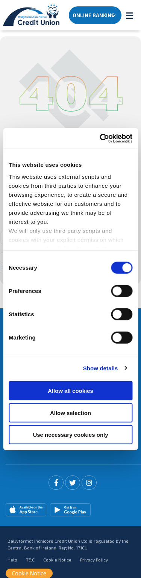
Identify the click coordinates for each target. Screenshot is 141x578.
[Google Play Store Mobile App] (70, 509)
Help (12, 559)
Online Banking (94, 15)
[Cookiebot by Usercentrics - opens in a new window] (100, 138)
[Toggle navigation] (129, 15)
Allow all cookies (70, 391)
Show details (100, 368)
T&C (30, 559)
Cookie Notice (57, 559)
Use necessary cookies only (70, 435)
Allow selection (70, 412)
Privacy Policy (94, 559)
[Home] (30, 15)
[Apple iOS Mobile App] (26, 509)
